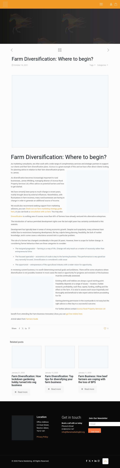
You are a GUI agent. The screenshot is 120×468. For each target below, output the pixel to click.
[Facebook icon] (87, 461)
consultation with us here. (40, 212)
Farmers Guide (32, 319)
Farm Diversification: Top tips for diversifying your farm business (59, 379)
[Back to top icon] (105, 461)
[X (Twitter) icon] (90, 461)
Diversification (17, 216)
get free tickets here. (74, 314)
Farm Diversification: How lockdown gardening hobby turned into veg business (26, 381)
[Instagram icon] (99, 461)
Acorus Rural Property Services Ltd (91, 309)
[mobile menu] (101, 4)
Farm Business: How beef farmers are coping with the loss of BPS (92, 379)
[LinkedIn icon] (96, 461)
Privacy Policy (42, 437)
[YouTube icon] (93, 461)
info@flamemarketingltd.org (73, 432)
